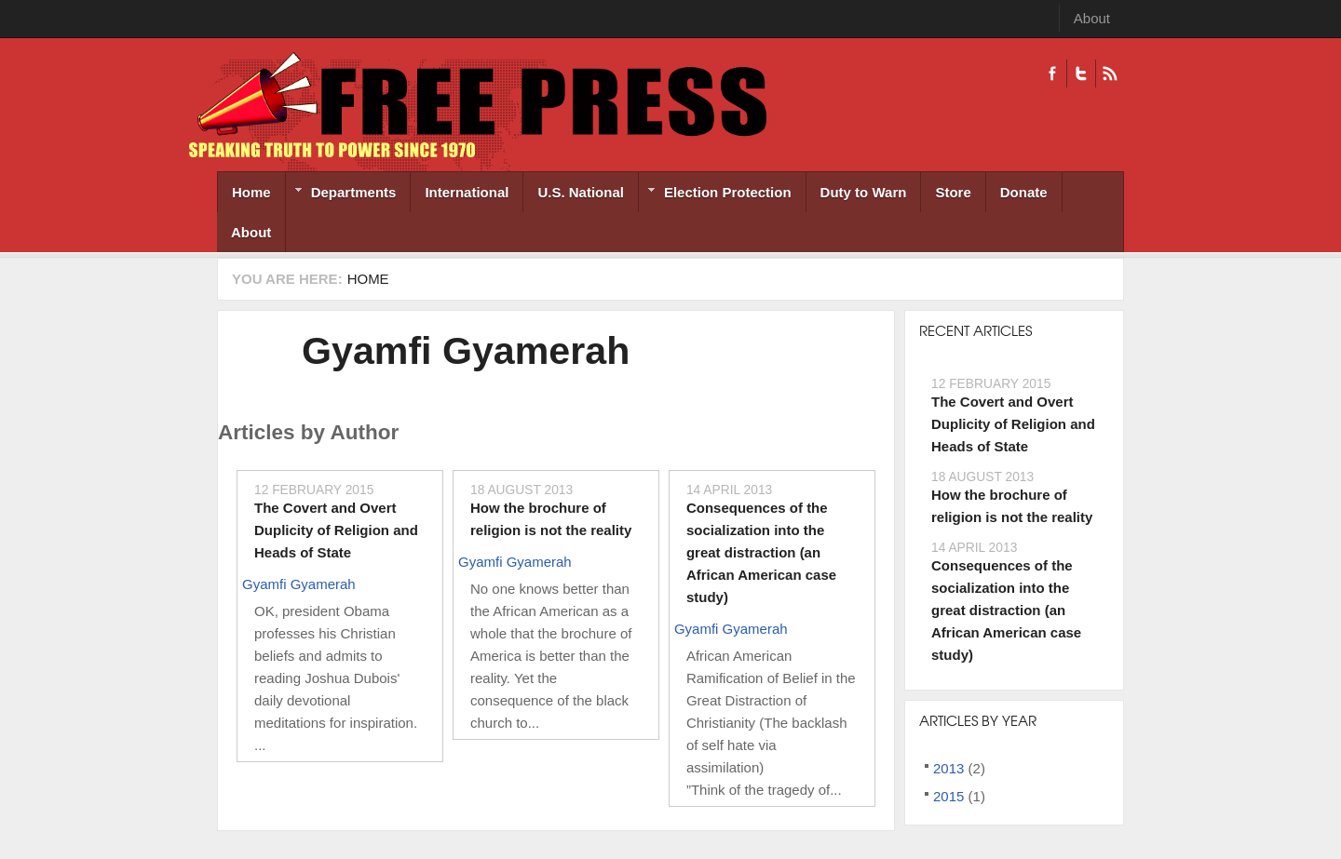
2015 (948, 796)
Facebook (1052, 73)
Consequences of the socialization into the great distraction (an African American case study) (761, 552)
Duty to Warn (863, 192)
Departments (341, 194)
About (1092, 18)
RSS (1109, 73)
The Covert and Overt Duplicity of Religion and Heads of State (336, 530)
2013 (948, 768)
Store (952, 192)
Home (251, 192)
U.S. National (580, 192)
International (466, 192)
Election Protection (715, 194)
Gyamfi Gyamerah (466, 350)
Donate (1024, 192)
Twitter (1080, 73)
